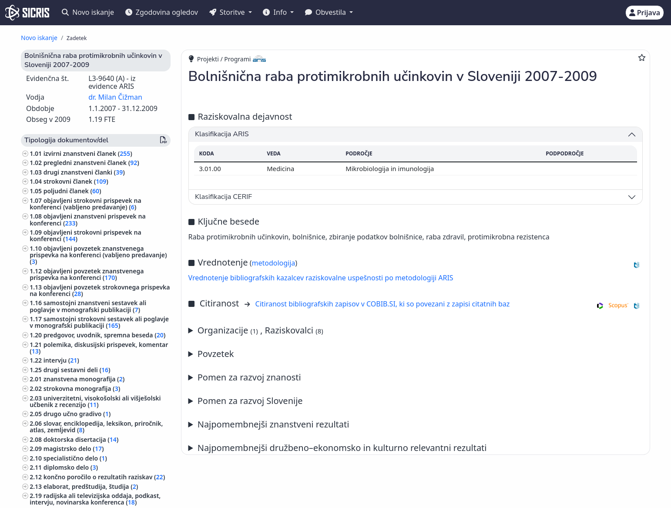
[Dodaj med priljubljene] (641, 57)
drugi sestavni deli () (77, 370)
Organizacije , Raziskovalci (260, 330)
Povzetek (216, 354)
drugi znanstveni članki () (84, 172)
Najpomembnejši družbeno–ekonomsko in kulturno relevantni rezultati (342, 448)
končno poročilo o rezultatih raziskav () (104, 477)
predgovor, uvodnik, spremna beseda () (105, 335)
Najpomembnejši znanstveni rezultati (273, 424)
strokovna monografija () (82, 388)
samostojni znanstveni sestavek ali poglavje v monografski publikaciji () (88, 306)
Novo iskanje (88, 12)
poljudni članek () (72, 191)
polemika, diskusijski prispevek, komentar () (99, 347)
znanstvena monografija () (84, 379)
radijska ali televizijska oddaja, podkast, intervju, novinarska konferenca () (95, 498)
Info (276, 12)
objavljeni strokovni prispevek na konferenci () (85, 235)
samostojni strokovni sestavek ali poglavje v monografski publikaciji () (99, 322)
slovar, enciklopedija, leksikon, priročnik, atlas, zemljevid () (96, 426)
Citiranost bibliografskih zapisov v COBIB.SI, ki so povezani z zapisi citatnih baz (382, 304)
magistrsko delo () (74, 448)
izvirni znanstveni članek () (88, 153)
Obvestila (326, 12)
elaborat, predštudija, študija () (91, 486)
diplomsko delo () (71, 467)
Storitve (228, 12)
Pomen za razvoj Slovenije (250, 401)
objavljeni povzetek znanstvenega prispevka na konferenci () (87, 274)
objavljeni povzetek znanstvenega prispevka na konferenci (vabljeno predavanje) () (98, 255)
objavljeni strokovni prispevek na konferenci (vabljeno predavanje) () (85, 203)
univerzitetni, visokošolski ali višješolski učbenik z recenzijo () (95, 401)
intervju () (61, 360)
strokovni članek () (76, 181)
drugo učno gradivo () (77, 414)
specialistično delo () (75, 458)
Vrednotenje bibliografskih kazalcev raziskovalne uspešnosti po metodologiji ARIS (320, 278)
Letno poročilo (415, 424)
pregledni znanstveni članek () (91, 162)
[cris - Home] (27, 12)
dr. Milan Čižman (115, 97)
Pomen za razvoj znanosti (249, 377)
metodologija (273, 263)
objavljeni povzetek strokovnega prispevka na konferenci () (100, 290)
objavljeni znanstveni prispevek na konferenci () (87, 219)
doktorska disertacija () (81, 439)
